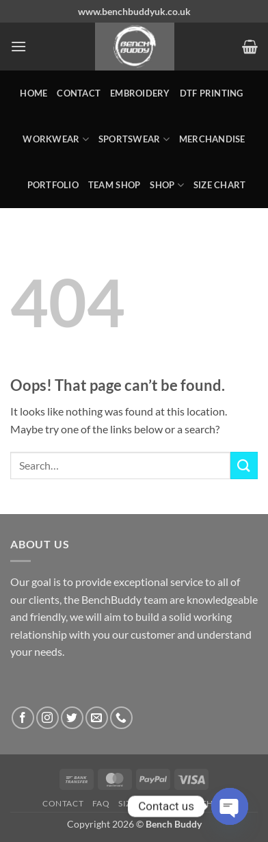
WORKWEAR (56, 139)
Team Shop (114, 184)
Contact (78, 93)
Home (33, 93)
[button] (18, 46)
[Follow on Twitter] (72, 717)
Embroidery (140, 93)
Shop (166, 185)
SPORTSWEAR (134, 139)
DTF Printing (211, 93)
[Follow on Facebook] (23, 717)
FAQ (101, 803)
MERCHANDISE (212, 138)
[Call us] (121, 717)
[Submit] (244, 465)
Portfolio (53, 184)
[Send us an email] (96, 717)
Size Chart (219, 184)
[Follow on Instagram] (47, 717)
